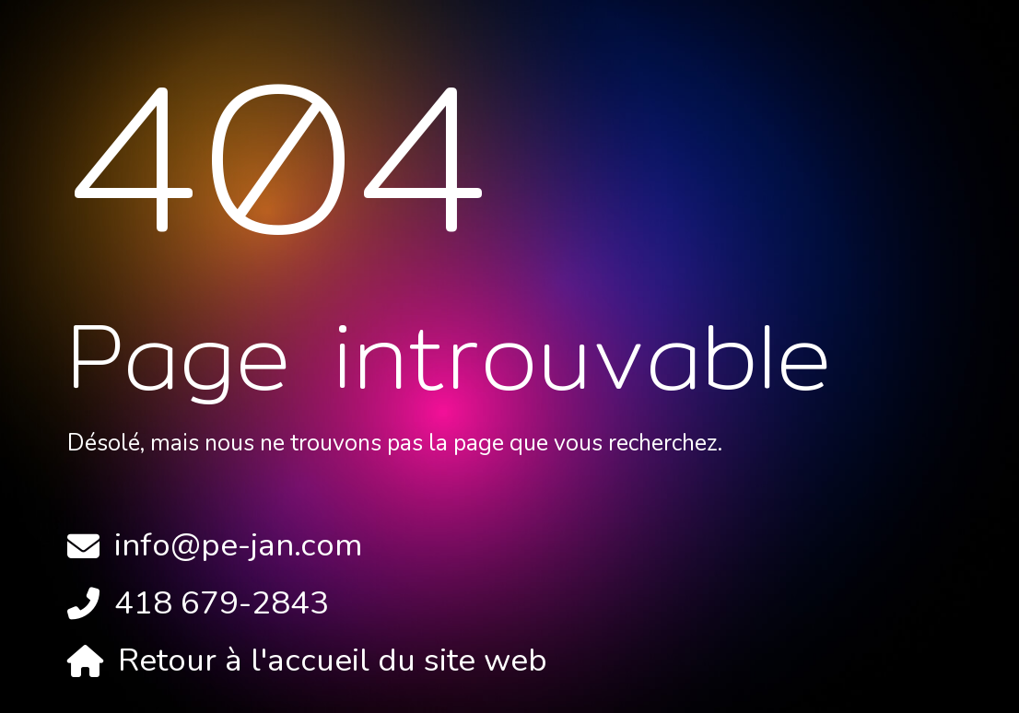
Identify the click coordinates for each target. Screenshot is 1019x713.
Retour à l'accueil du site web (332, 660)
